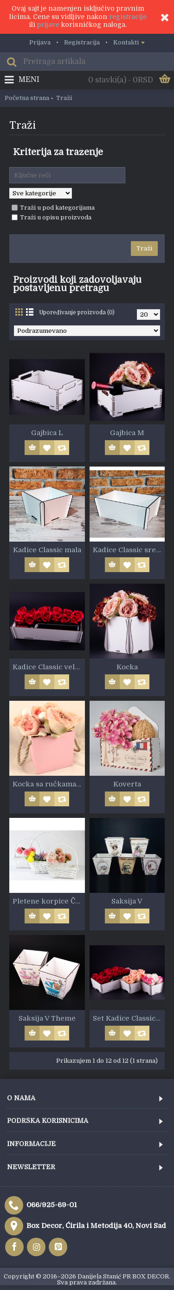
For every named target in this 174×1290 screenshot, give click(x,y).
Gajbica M (127, 433)
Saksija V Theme (47, 1018)
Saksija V (126, 901)
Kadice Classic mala (47, 550)
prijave (48, 24)
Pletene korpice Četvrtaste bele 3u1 (49, 901)
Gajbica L (47, 433)
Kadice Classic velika (49, 667)
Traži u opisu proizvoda (51, 217)
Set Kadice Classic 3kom (129, 1018)
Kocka (127, 667)
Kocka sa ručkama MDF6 (49, 784)
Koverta (127, 784)
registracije (128, 16)
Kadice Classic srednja (129, 550)
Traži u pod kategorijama (53, 207)
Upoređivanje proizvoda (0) (77, 312)
